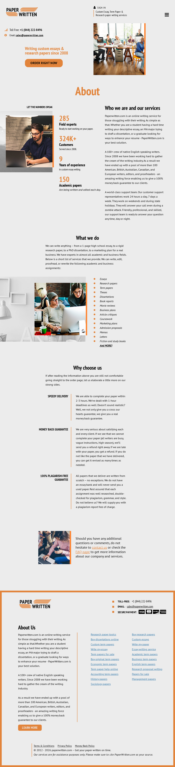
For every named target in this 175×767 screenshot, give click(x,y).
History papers (99, 679)
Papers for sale (140, 674)
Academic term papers (145, 654)
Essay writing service (144, 649)
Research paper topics (103, 634)
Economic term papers (104, 664)
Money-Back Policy (85, 746)
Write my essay (99, 649)
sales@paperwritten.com (29, 35)
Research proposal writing (147, 669)
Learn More (30, 728)
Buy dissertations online (105, 639)
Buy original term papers (105, 659)
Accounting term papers (104, 674)
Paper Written (22, 11)
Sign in (101, 7)
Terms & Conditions (44, 746)
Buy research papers (143, 634)
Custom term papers (102, 644)
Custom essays (140, 639)
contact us (99, 547)
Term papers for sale (102, 654)
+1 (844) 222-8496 (31, 30)
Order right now (43, 63)
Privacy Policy (65, 746)
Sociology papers (101, 684)
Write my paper (140, 644)
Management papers (144, 679)
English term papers (143, 664)
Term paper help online (104, 669)
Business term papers (144, 659)
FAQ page (83, 552)
